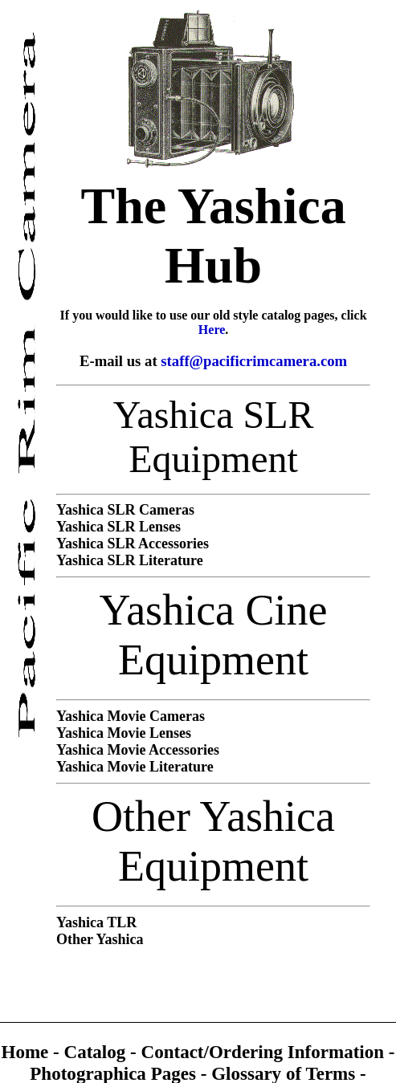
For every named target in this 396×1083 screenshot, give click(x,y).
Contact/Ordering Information (265, 1051)
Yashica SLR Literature (129, 560)
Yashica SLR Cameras (125, 510)
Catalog (97, 1051)
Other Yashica (100, 939)
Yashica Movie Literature (135, 767)
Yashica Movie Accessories (137, 750)
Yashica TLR (96, 922)
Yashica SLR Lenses (118, 527)
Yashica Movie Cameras (130, 716)
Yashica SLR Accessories (132, 543)
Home (27, 1051)
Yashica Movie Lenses (123, 733)
